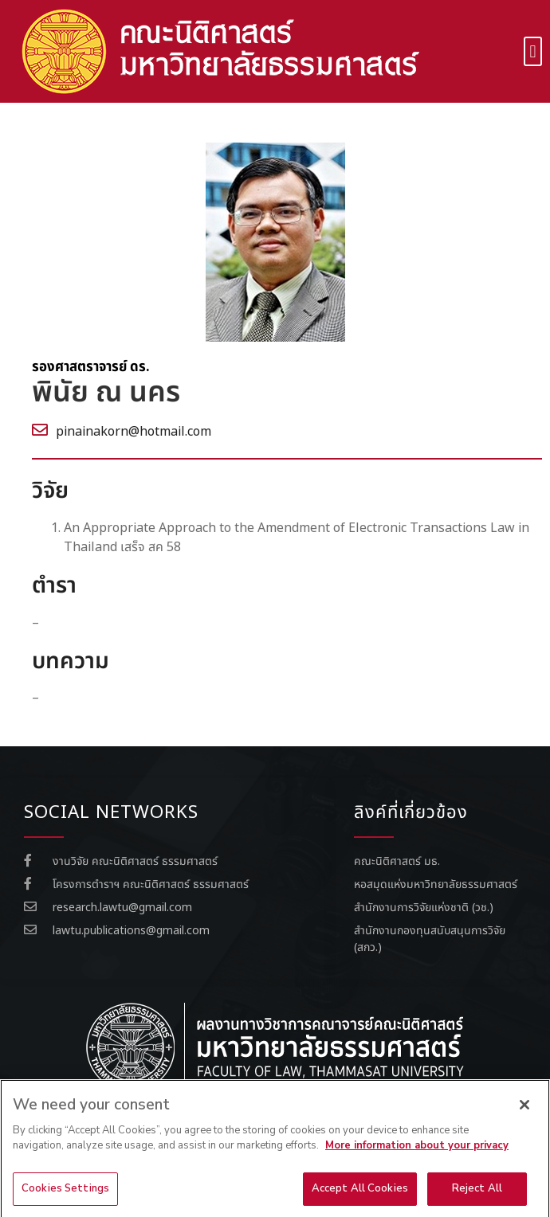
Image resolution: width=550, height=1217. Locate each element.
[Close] (524, 1120)
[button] (533, 51)
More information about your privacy (417, 1162)
